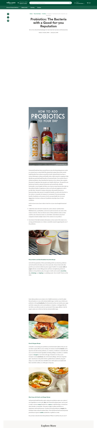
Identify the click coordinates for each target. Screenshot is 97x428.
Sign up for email (84, 410)
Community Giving (29, 404)
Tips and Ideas (7, 416)
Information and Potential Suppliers (54, 406)
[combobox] (48, 3)
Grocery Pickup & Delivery (10, 400)
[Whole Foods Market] (10, 3)
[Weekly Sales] (24, 7)
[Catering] (32, 7)
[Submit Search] (70, 3)
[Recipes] (39, 7)
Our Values (48, 402)
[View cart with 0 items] (89, 3)
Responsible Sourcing (30, 400)
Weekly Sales (7, 404)
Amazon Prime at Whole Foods (11, 409)
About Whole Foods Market (52, 400)
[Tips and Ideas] (37, 14)
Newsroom (48, 411)
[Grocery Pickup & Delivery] (12, 7)
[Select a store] (22, 2)
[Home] (31, 14)
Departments (49, 404)
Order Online (7, 418)
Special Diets (7, 413)
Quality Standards (29, 402)
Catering (6, 406)
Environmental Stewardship (31, 406)
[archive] (44, 14)
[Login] (79, 3)
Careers (48, 409)
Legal (83, 423)
